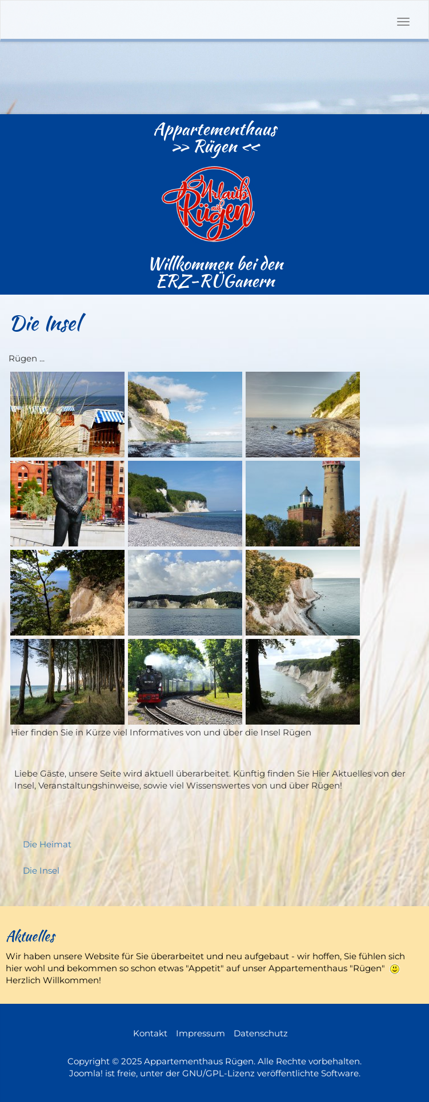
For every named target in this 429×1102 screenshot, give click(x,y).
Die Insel (41, 870)
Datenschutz (261, 1033)
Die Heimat (47, 844)
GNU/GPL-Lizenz (218, 1073)
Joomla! (86, 1073)
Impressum (200, 1033)
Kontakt (150, 1033)
